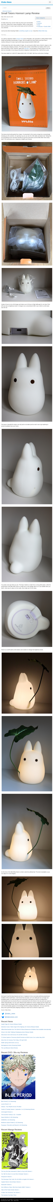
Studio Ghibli (47, 26)
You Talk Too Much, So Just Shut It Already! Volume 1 (14, 1174)
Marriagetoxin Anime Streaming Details (11, 1045)
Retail (38, 25)
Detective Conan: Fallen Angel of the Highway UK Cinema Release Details (20, 1027)
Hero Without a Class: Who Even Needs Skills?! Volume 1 (16, 1187)
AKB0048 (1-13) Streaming (8, 1120)
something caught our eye (25, 31)
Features (39, 23)
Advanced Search (6, 11)
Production (40, 26)
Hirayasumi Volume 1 (6, 1176)
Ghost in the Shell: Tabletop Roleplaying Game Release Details (17, 1032)
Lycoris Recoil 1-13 (6, 1104)
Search (48, 7)
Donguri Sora (19, 38)
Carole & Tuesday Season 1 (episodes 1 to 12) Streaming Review (17, 1109)
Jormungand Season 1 (7, 1112)
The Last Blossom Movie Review (9, 1048)
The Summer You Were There (8, 1195)
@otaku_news (10, 1013)
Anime (38, 21)
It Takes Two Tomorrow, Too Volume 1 (10, 1192)
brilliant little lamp (42, 31)
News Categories (40, 18)
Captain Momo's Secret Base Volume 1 (11, 1182)
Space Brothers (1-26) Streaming (9, 1117)
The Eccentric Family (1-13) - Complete (11, 1114)
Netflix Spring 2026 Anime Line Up (10, 1042)
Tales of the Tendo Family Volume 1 (10, 1189)
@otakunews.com (11, 1017)
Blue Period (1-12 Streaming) (8, 1101)
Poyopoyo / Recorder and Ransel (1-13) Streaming (14, 1125)
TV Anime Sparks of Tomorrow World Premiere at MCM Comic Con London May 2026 (23, 1037)
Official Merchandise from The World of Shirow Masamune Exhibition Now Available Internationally (26, 1029)
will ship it (26, 48)
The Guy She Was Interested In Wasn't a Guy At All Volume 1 (16, 1171)
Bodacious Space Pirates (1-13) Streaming (12, 1122)
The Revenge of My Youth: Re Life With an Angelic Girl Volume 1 (17, 1179)
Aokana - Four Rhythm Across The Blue (11, 1106)
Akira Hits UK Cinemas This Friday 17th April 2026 (14, 1040)
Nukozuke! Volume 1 (6, 1184)
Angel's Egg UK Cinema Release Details (11, 1024)
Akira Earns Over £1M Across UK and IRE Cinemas (14, 1034)
